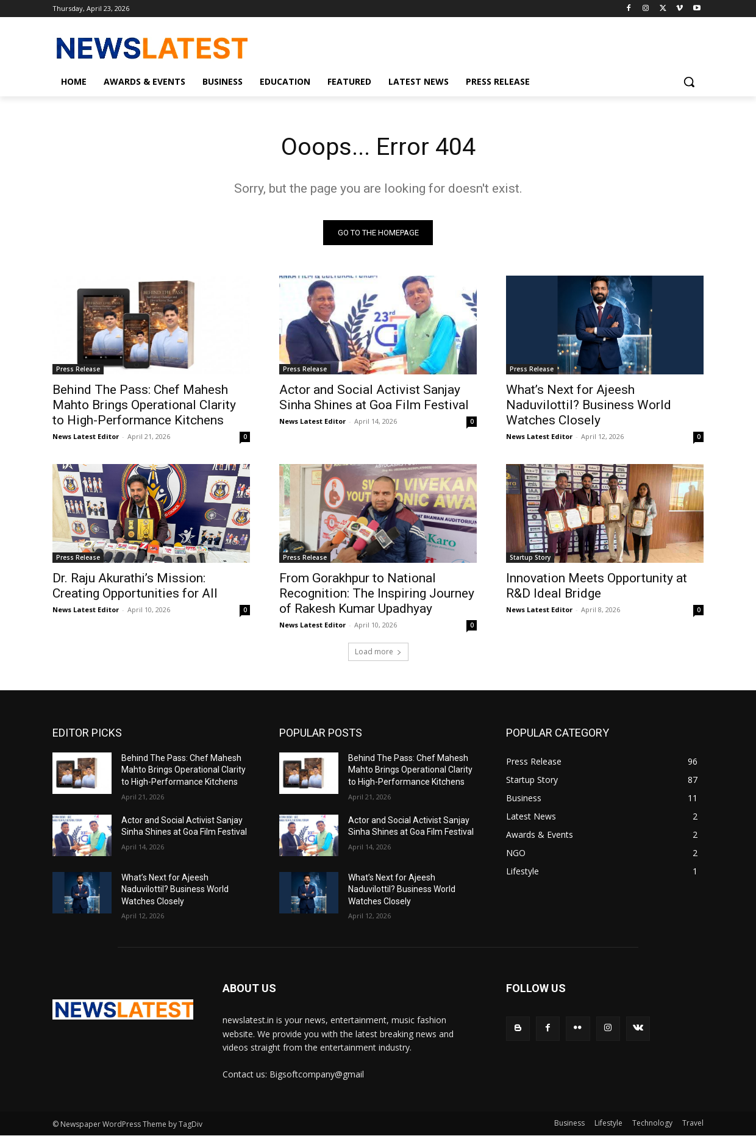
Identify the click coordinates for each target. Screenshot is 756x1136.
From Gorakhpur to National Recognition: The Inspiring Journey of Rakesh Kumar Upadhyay (376, 593)
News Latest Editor (85, 436)
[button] (689, 81)
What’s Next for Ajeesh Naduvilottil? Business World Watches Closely (588, 405)
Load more (378, 652)
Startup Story (530, 558)
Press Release (78, 369)
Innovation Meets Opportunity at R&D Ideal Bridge (596, 586)
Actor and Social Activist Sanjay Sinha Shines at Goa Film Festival (374, 398)
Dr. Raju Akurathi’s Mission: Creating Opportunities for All (135, 586)
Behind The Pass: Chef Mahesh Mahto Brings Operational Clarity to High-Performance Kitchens (144, 405)
